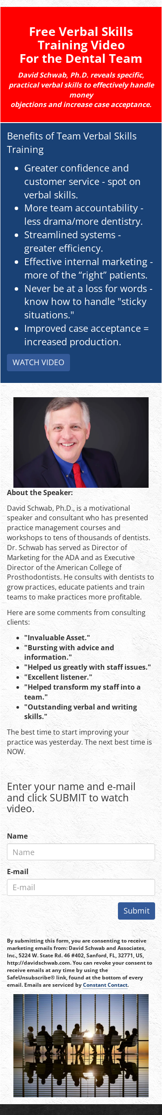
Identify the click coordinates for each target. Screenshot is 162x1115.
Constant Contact (105, 985)
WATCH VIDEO (38, 362)
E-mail (18, 871)
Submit (136, 910)
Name (17, 836)
